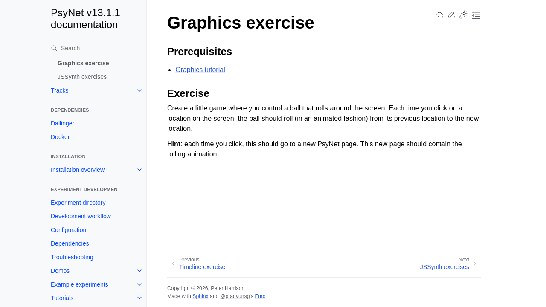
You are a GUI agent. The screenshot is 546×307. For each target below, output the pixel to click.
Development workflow (81, 216)
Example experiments (79, 284)
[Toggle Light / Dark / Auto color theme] (463, 15)
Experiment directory (78, 202)
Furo (260, 296)
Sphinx (200, 296)
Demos (60, 270)
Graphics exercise (83, 63)
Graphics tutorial (200, 69)
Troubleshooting (72, 257)
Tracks (59, 90)
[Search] (95, 48)
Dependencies (70, 243)
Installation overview (78, 169)
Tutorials (62, 298)
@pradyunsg (235, 296)
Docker (60, 136)
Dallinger (62, 123)
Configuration (68, 229)
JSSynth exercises (82, 76)
